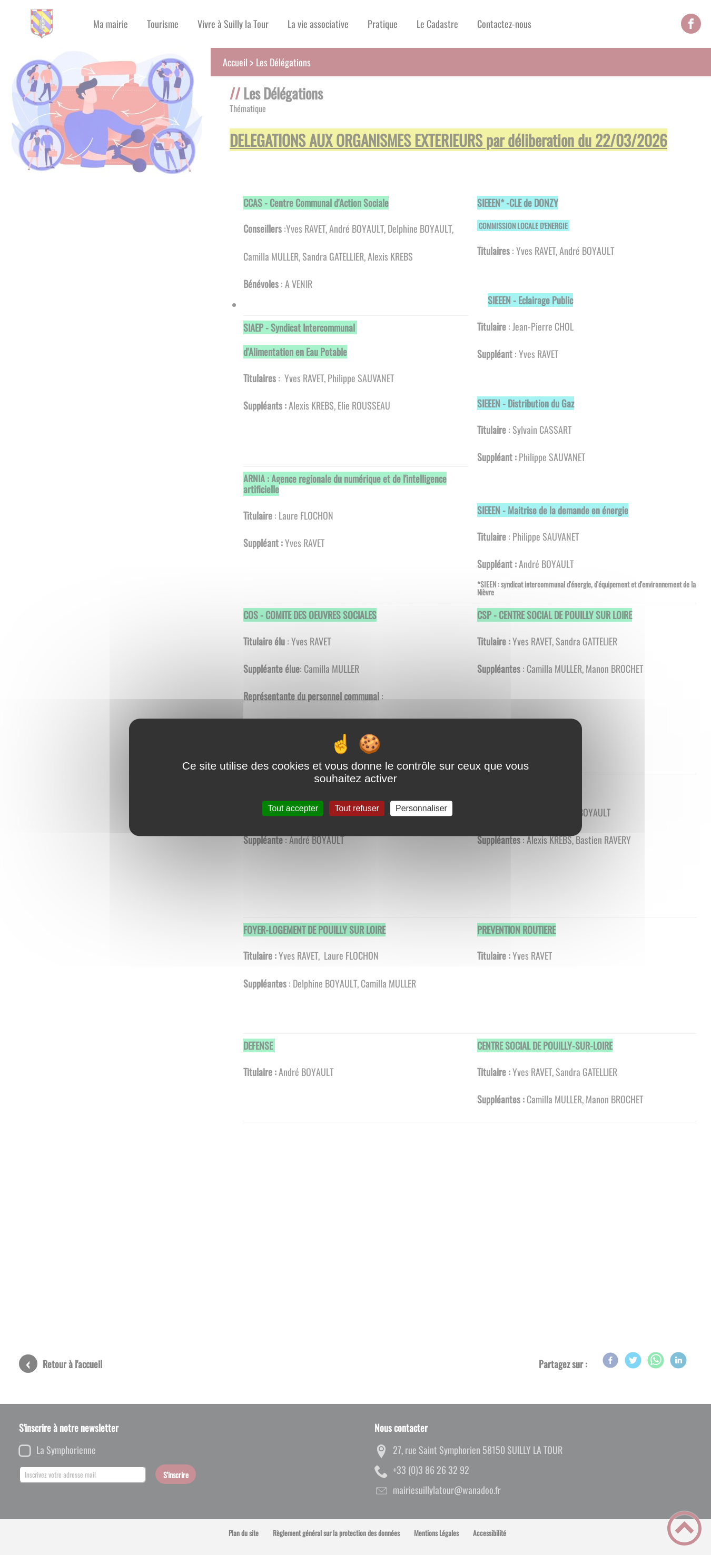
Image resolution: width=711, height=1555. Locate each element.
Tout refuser (356, 808)
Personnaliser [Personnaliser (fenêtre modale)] (421, 808)
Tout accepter (293, 808)
